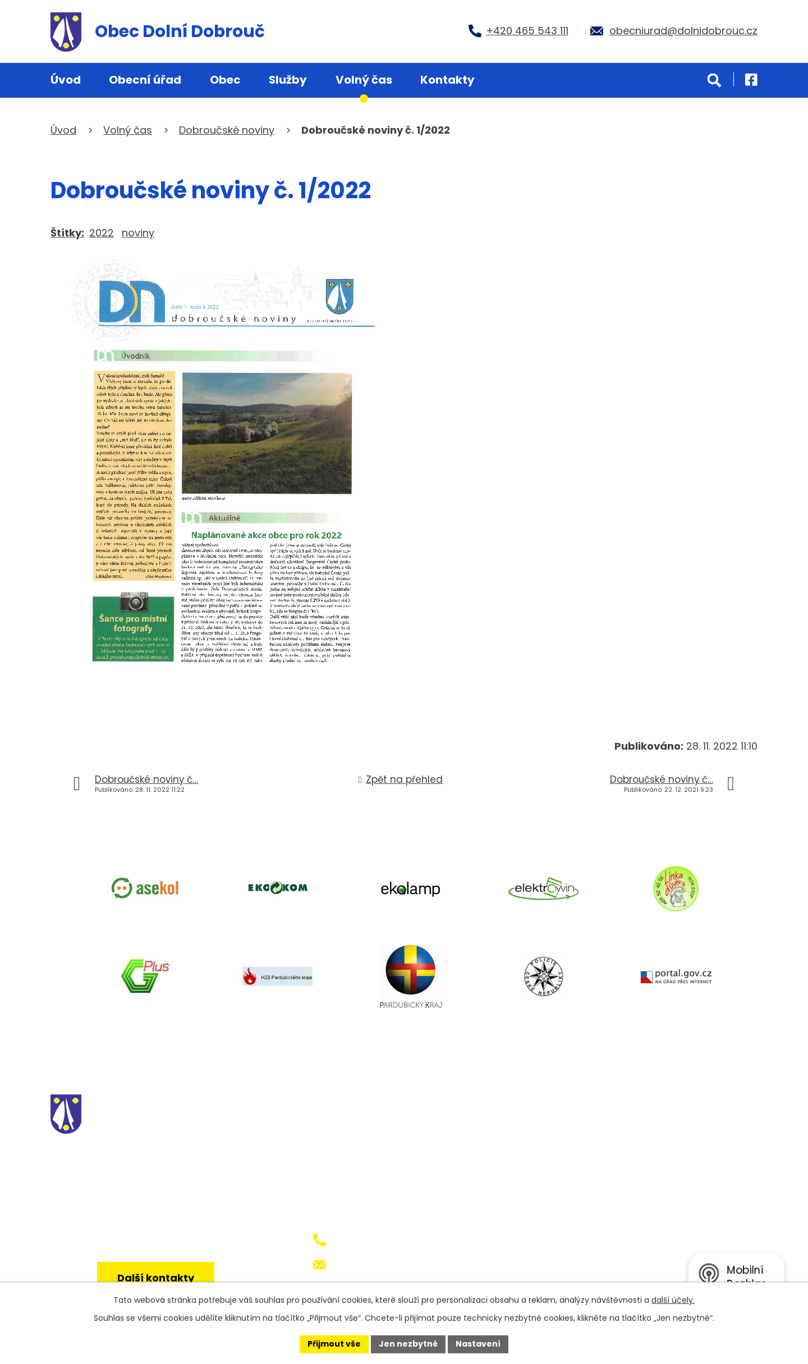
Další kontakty (155, 1278)
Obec (225, 80)
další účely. (673, 1300)
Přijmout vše (334, 1343)
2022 (101, 233)
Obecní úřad (145, 80)
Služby (288, 80)
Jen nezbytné (408, 1343)
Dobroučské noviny (226, 130)
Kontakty (447, 80)
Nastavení (478, 1343)
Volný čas (364, 80)
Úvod (65, 80)
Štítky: (67, 233)
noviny (138, 233)
